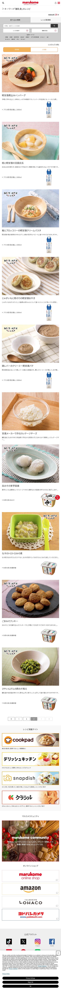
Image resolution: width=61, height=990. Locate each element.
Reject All (30, 982)
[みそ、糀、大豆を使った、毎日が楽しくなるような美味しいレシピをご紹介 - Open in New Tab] (30, 787)
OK (30, 986)
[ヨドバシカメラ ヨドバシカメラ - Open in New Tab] (30, 914)
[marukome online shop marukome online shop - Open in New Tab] (30, 875)
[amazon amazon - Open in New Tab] (30, 888)
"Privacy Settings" (42, 966)
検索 (3, 3)
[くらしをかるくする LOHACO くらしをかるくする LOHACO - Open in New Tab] (30, 901)
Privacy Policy (6, 974)
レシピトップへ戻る (53, 44)
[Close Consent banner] (58, 953)
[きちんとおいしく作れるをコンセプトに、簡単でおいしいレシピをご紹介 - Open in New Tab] (30, 806)
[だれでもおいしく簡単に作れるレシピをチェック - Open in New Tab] (30, 768)
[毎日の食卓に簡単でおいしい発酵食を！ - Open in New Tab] (30, 748)
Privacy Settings (30, 978)
